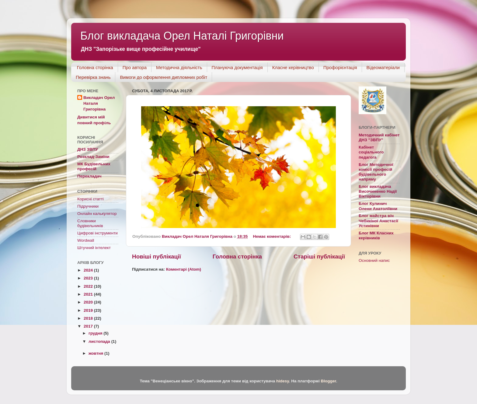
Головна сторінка (95, 67)
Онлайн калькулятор (97, 213)
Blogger (328, 381)
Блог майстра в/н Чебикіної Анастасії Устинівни (378, 220)
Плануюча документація (237, 67)
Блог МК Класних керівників (376, 235)
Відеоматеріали (383, 67)
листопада (100, 341)
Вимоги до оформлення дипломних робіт (163, 77)
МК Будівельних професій (93, 166)
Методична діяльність (179, 67)
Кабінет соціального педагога (371, 152)
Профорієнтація (340, 67)
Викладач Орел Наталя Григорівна (99, 103)
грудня (96, 333)
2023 (89, 278)
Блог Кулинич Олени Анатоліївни (378, 206)
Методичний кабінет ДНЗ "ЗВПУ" (379, 137)
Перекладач (89, 176)
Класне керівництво (293, 67)
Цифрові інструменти (97, 233)
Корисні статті (90, 199)
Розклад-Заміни (93, 156)
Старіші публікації (319, 256)
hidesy (282, 381)
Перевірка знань (93, 77)
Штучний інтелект (94, 247)
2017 (89, 326)
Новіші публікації (156, 256)
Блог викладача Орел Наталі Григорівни (182, 36)
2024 (89, 270)
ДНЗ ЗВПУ (87, 149)
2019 (89, 310)
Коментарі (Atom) (183, 269)
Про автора (135, 67)
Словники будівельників (90, 223)
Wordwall (85, 240)
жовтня (96, 353)
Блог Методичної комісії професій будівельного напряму (376, 172)
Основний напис (374, 260)
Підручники (88, 206)
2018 (89, 318)
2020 (89, 302)
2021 (89, 294)
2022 (89, 286)
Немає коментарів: (272, 236)
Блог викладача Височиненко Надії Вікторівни (378, 191)
